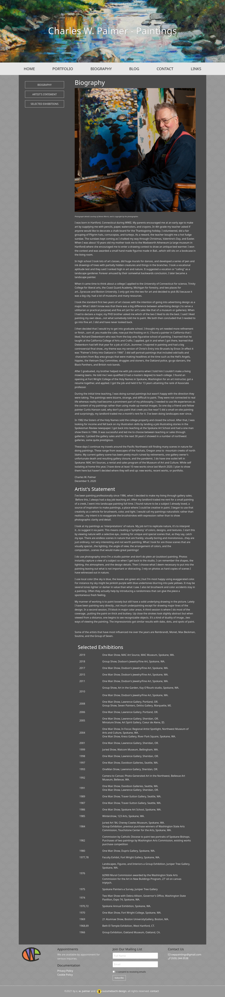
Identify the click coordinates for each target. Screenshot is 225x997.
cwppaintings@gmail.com (184, 954)
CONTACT (165, 68)
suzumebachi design (111, 991)
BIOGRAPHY (101, 68)
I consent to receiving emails (131, 971)
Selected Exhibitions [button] (44, 104)
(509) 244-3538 (178, 958)
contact (154, 991)
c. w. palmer (83, 991)
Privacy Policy (65, 970)
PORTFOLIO (62, 68)
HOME (29, 68)
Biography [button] (45, 85)
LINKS (196, 68)
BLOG (134, 68)
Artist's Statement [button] (44, 94)
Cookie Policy (65, 974)
